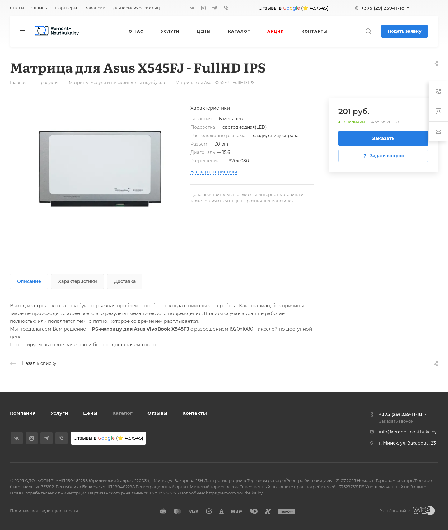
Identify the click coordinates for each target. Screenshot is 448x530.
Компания (22, 413)
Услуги (59, 413)
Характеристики (77, 281)
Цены (90, 413)
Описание (29, 281)
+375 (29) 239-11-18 (382, 8)
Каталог (122, 413)
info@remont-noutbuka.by (408, 432)
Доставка (125, 281)
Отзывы (157, 413)
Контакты (194, 413)
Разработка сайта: (395, 511)
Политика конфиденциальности (44, 510)
